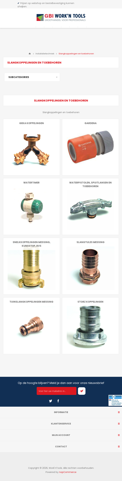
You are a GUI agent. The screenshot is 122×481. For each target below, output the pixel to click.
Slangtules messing (91, 242)
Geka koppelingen (31, 123)
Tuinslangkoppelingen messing (31, 301)
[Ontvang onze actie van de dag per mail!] (56, 391)
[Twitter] (50, 400)
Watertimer (31, 182)
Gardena (91, 123)
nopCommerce (67, 472)
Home (29, 53)
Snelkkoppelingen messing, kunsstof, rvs (31, 243)
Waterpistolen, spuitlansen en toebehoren (90, 184)
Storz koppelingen (90, 301)
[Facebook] (58, 400)
